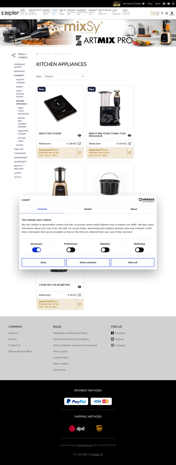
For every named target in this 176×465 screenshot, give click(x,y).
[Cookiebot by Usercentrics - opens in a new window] (141, 200)
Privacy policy (60, 351)
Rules (57, 327)
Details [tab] (88, 209)
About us (13, 333)
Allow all (132, 262)
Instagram (120, 345)
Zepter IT (97, 454)
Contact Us (14, 345)
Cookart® (46, 54)
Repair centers (60, 363)
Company (15, 327)
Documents (59, 370)
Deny (43, 262)
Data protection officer (20, 351)
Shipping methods (88, 416)
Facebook (120, 333)
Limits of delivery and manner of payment (75, 345)
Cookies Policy (61, 357)
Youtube (119, 339)
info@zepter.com (85, 445)
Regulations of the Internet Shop (70, 333)
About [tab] (133, 209)
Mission (13, 339)
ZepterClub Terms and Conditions (71, 339)
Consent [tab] (42, 209)
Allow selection (88, 262)
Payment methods (88, 390)
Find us (116, 327)
